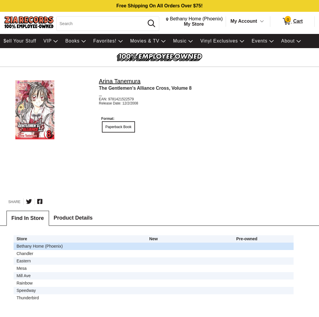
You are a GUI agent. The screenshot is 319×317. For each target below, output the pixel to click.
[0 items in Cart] (292, 21)
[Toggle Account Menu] (262, 21)
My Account (243, 21)
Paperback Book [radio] (118, 127)
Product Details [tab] (73, 218)
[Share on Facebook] (40, 202)
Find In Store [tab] (28, 218)
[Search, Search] (101, 24)
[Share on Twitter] (29, 202)
